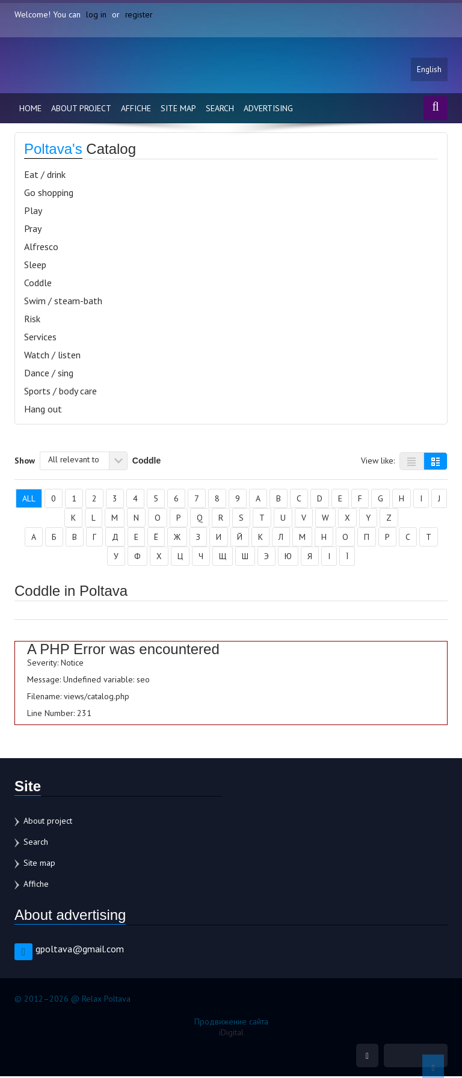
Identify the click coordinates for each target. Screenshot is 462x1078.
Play (33, 212)
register (139, 14)
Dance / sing (48, 374)
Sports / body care (60, 392)
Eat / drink (45, 176)
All (28, 499)
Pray (33, 230)
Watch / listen (52, 356)
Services (40, 338)
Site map (178, 109)
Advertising (268, 109)
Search (220, 109)
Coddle (38, 284)
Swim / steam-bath (63, 302)
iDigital (231, 1033)
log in (96, 14)
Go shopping (48, 194)
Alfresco (41, 248)
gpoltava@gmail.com (79, 950)
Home (30, 109)
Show (24, 461)
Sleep (35, 266)
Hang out (43, 410)
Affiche (136, 109)
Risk (32, 320)
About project (81, 109)
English (429, 70)
